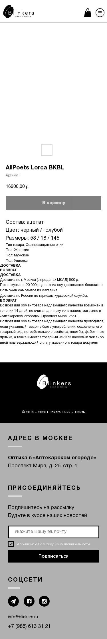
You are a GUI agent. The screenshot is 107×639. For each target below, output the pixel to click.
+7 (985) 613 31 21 (29, 626)
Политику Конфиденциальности (64, 544)
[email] (53, 532)
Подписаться (53, 556)
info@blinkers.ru (23, 617)
